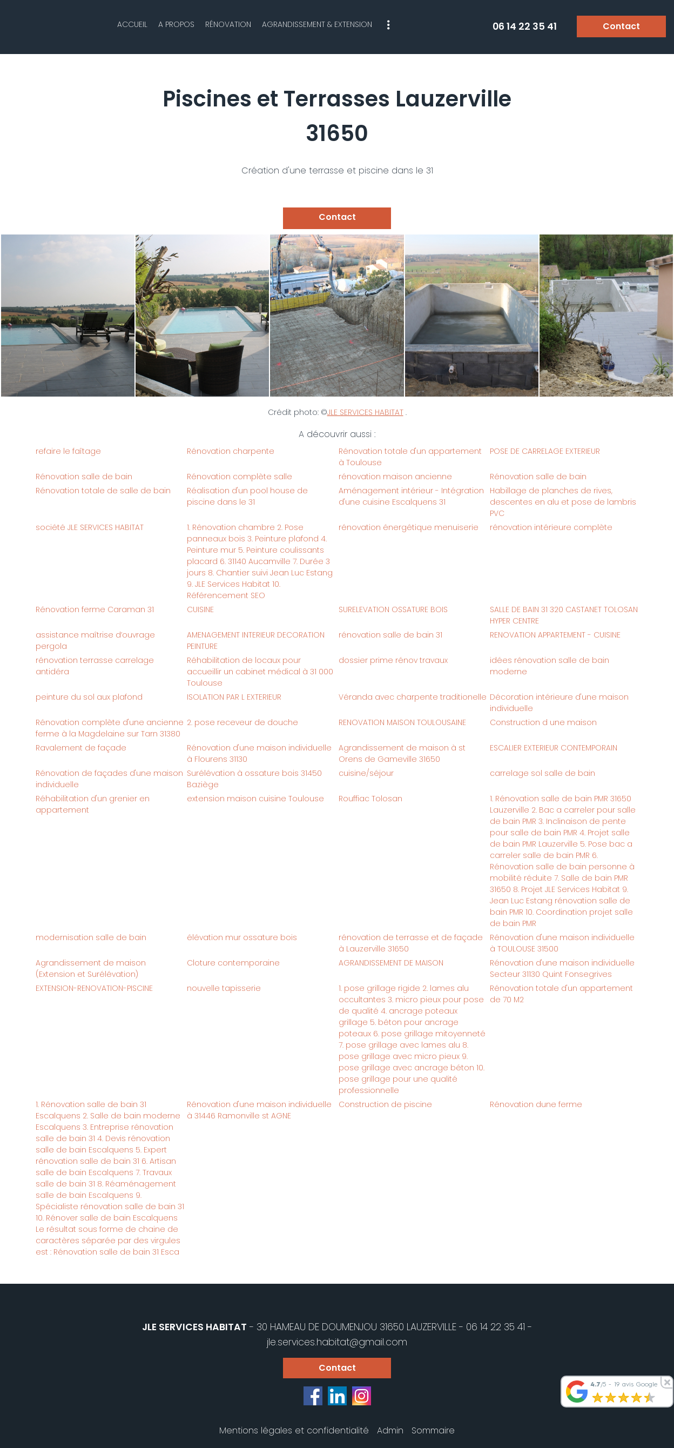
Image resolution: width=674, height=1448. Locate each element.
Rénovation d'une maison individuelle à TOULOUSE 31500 (562, 943)
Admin (390, 1430)
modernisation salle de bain (91, 937)
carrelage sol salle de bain (542, 773)
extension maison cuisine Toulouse (255, 798)
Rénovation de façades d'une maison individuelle (109, 779)
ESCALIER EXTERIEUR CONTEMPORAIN (553, 747)
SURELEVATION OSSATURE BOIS (393, 609)
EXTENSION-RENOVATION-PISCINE (94, 988)
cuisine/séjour (366, 773)
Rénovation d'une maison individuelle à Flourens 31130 (259, 753)
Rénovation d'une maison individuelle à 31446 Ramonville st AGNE (259, 1110)
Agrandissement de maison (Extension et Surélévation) (91, 968)
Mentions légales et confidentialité (294, 1430)
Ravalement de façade (81, 747)
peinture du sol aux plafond (89, 697)
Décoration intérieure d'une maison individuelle (559, 703)
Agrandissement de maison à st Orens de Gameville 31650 (402, 753)
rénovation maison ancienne (395, 476)
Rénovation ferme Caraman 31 (95, 609)
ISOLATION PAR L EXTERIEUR (234, 697)
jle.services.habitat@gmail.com (337, 1342)
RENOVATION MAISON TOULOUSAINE (402, 722)
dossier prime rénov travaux (393, 660)
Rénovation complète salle (239, 476)
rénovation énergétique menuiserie (408, 527)
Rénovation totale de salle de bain (103, 490)
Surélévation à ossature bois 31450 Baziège (254, 779)
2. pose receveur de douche (242, 722)
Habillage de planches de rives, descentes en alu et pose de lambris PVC (563, 502)
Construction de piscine (385, 1104)
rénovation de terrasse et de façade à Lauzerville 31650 (411, 943)
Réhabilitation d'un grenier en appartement (93, 804)
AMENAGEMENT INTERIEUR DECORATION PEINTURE (256, 640)
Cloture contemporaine (233, 962)
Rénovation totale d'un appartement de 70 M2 (561, 994)
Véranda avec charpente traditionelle (413, 697)
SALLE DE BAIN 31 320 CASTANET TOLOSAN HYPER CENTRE (564, 615)
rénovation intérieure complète (551, 527)
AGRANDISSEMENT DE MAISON (391, 962)
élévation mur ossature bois (242, 937)
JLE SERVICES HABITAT (365, 412)
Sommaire (433, 1430)
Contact (621, 26)
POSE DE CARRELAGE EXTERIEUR (545, 451)
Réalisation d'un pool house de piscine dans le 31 (247, 496)
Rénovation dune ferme (536, 1104)
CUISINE (200, 609)
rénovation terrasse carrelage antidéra (95, 666)
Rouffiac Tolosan (370, 798)
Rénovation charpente (230, 451)
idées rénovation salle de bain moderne (549, 666)
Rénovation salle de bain (84, 476)
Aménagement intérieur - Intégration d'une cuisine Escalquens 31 (411, 496)
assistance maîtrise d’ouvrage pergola (95, 640)
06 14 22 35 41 (495, 1326)
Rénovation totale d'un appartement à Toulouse (410, 457)
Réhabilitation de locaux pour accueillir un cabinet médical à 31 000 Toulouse (260, 671)
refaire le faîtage (68, 451)
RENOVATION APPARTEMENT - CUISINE (555, 634)
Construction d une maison (543, 722)
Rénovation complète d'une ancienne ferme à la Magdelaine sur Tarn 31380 (110, 728)
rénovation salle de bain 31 (390, 634)
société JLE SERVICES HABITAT (90, 527)
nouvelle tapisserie (224, 988)
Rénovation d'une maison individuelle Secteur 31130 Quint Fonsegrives (562, 968)
